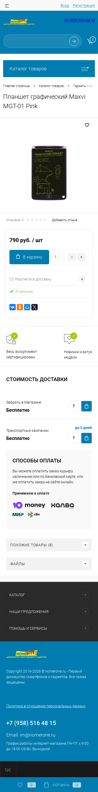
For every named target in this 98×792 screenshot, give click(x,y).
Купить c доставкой (86, 406)
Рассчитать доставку (30, 279)
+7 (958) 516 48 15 (79, 20)
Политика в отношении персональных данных (45, 706)
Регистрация (84, 5)
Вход (65, 5)
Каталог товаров (49, 68)
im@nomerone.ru (37, 735)
